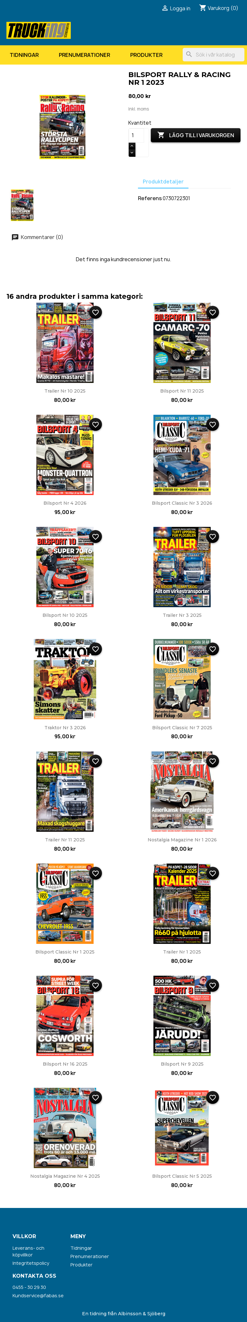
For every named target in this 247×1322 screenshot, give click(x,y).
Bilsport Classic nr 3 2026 (182, 503)
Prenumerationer (84, 54)
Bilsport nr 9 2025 (182, 1064)
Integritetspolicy (31, 1263)
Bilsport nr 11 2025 (182, 391)
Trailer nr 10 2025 (65, 391)
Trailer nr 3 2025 (182, 615)
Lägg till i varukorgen (195, 135)
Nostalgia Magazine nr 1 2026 (182, 840)
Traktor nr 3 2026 (65, 728)
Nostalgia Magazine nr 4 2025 (65, 1176)
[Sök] (213, 54)
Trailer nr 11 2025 (65, 840)
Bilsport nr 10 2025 (64, 615)
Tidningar (24, 54)
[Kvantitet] (136, 136)
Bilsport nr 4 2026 (65, 503)
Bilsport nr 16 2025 (65, 1064)
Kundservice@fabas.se (38, 1295)
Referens (150, 198)
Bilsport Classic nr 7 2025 (182, 728)
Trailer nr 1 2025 (182, 952)
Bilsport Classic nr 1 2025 (65, 952)
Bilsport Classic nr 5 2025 (182, 1176)
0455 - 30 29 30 (29, 1287)
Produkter (146, 54)
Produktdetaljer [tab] (163, 181)
